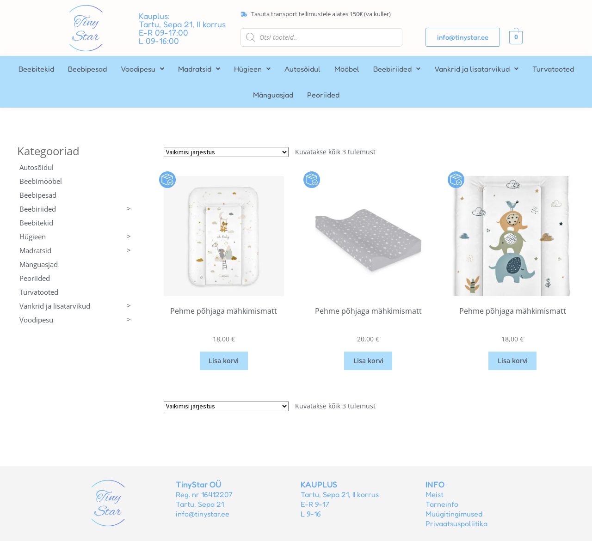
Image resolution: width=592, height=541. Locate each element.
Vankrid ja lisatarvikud (476, 68)
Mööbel (346, 68)
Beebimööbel (40, 181)
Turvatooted (553, 68)
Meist (435, 494)
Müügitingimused (454, 513)
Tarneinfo (442, 504)
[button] (142, 69)
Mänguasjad (273, 94)
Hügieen (252, 68)
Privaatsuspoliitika (456, 523)
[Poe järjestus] (226, 152)
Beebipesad (87, 68)
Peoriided (323, 94)
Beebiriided (396, 68)
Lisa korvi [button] (224, 360)
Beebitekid (36, 68)
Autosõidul (302, 68)
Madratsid (199, 68)
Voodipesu (142, 68)
